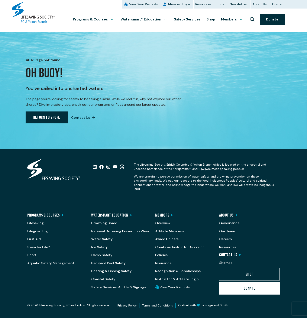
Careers (225, 239)
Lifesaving (35, 223)
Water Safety (102, 239)
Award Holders (166, 239)
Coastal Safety (103, 279)
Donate (272, 19)
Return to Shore (46, 117)
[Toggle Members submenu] (242, 19)
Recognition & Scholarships (178, 271)
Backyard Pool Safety (108, 263)
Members (229, 19)
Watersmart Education (109, 215)
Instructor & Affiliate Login (177, 279)
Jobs (220, 4)
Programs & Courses (90, 19)
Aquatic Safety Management (50, 263)
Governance (229, 223)
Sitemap (226, 262)
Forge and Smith (216, 305)
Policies (161, 255)
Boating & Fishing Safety (111, 271)
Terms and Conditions (157, 305)
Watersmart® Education (141, 19)
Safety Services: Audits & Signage (118, 287)
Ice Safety (99, 247)
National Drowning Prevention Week (120, 231)
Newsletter (238, 4)
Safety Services (187, 19)
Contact (278, 4)
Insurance (163, 263)
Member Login (179, 4)
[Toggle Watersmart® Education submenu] (167, 19)
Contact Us (83, 117)
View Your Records (143, 4)
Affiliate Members (169, 231)
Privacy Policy (127, 305)
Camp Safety (101, 255)
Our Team (227, 231)
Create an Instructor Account (179, 247)
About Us (259, 4)
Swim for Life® (38, 247)
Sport (31, 255)
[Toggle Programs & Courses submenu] (113, 19)
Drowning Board (104, 223)
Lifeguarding (37, 231)
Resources (203, 4)
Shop (211, 19)
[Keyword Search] (252, 19)
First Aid (34, 239)
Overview (162, 223)
